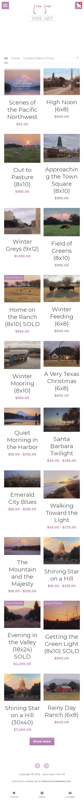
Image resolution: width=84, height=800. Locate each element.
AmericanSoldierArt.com (56, 783)
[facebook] (37, 768)
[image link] (42, 12)
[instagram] (46, 768)
